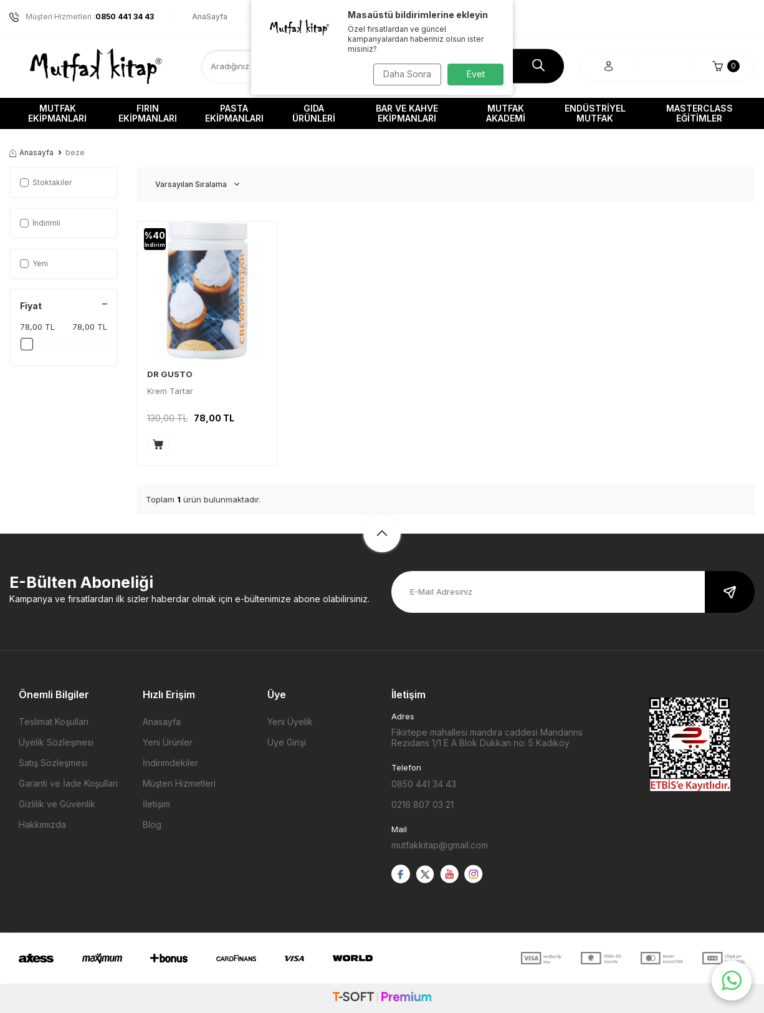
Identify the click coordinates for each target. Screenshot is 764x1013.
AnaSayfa (209, 16)
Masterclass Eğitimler (699, 113)
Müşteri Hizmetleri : (81, 17)
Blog (152, 824)
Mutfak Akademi (505, 113)
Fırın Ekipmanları (147, 113)
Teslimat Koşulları (53, 721)
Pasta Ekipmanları (234, 113)
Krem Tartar (170, 391)
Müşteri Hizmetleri (179, 783)
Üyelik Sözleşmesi (56, 742)
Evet (476, 74)
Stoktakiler (46, 182)
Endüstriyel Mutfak (595, 113)
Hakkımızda (42, 824)
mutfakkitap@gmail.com (439, 845)
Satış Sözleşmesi (53, 762)
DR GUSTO (170, 374)
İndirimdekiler (170, 762)
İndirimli (40, 223)
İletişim (156, 804)
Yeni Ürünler (168, 742)
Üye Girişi (286, 742)
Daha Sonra (404, 74)
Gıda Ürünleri (313, 113)
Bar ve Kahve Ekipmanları (407, 113)
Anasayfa (31, 152)
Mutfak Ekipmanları (57, 113)
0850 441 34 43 (423, 784)
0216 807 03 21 (422, 804)
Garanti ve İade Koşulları (68, 783)
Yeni (34, 263)
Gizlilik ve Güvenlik (57, 804)
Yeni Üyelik (290, 721)
